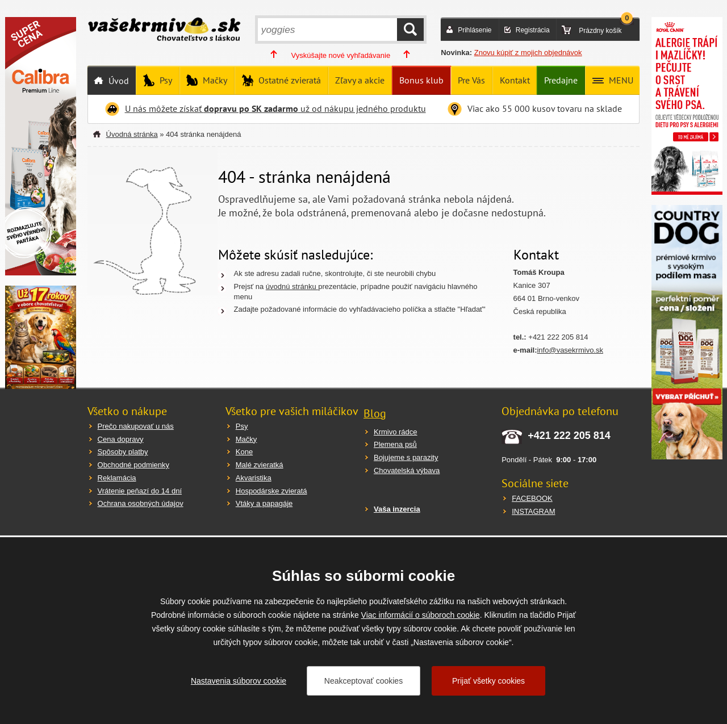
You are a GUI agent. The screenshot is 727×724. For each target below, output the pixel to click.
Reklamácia (117, 478)
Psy (164, 80)
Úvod (117, 80)
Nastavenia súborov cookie (238, 680)
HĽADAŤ (410, 29)
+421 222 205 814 (569, 435)
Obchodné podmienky (133, 465)
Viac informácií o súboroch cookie (420, 615)
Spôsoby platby (123, 451)
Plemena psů (395, 444)
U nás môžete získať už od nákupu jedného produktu (275, 108)
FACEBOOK (532, 498)
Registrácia (533, 30)
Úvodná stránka (132, 134)
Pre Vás (471, 80)
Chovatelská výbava (407, 470)
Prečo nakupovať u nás (136, 426)
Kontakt (515, 80)
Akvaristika (253, 478)
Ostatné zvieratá (288, 80)
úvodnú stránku (292, 286)
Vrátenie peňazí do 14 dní (140, 491)
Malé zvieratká (259, 465)
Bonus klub (421, 80)
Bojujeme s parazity (406, 457)
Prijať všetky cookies (488, 680)
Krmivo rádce (395, 432)
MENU (620, 80)
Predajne (561, 80)
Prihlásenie (474, 30)
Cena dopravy (121, 439)
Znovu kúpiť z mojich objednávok (528, 52)
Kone (244, 451)
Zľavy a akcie (360, 80)
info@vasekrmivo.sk (570, 350)
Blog (375, 413)
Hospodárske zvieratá (271, 491)
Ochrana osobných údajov (140, 503)
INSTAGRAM (533, 511)
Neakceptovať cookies (363, 680)
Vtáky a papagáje (264, 503)
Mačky (213, 80)
